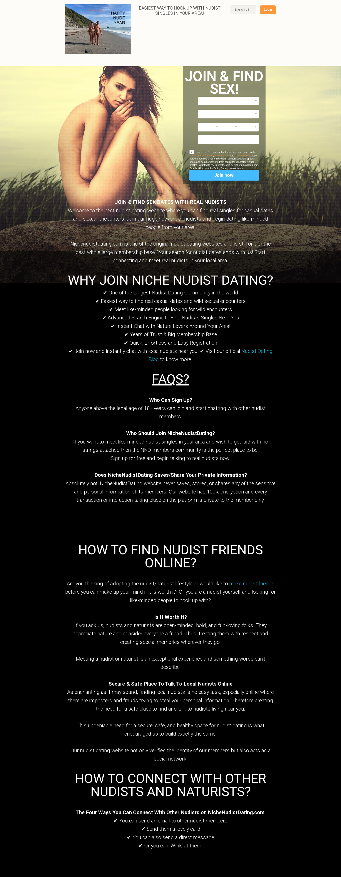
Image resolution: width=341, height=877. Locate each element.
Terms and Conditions (201, 155)
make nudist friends (251, 584)
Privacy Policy (222, 155)
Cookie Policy (242, 155)
